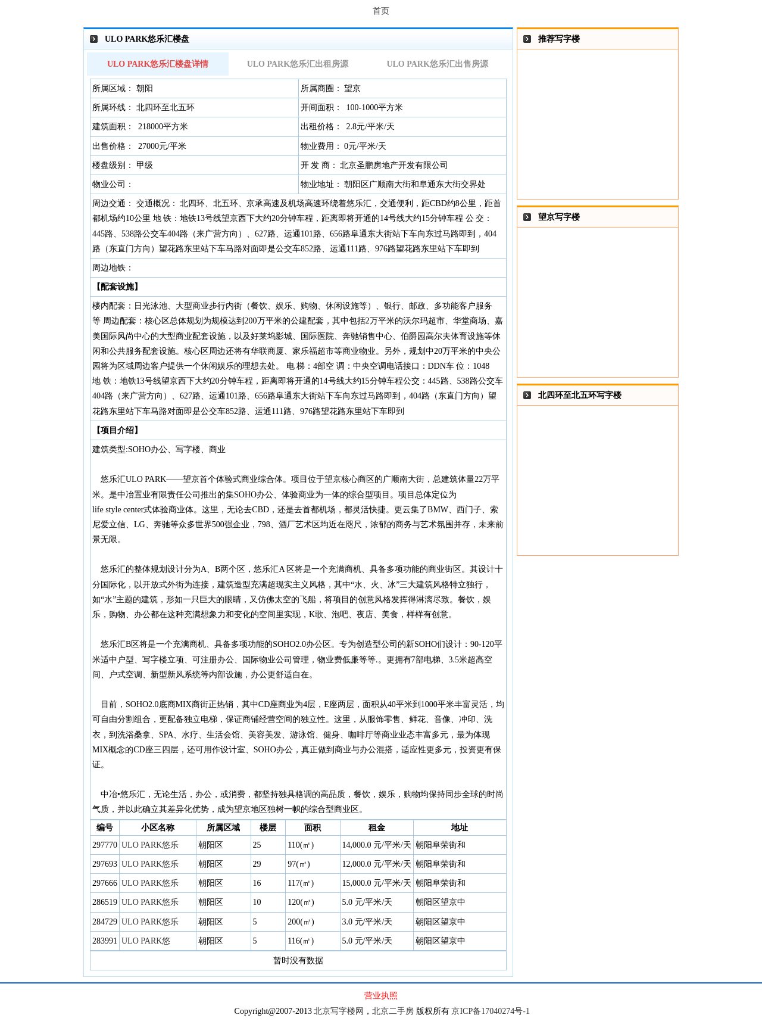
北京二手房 (393, 1011)
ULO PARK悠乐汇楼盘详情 (157, 64)
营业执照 (381, 995)
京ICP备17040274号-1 (490, 1011)
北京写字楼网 (339, 1011)
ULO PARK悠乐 (150, 845)
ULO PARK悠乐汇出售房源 (437, 64)
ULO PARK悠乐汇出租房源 (297, 64)
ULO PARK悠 (145, 940)
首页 (381, 11)
